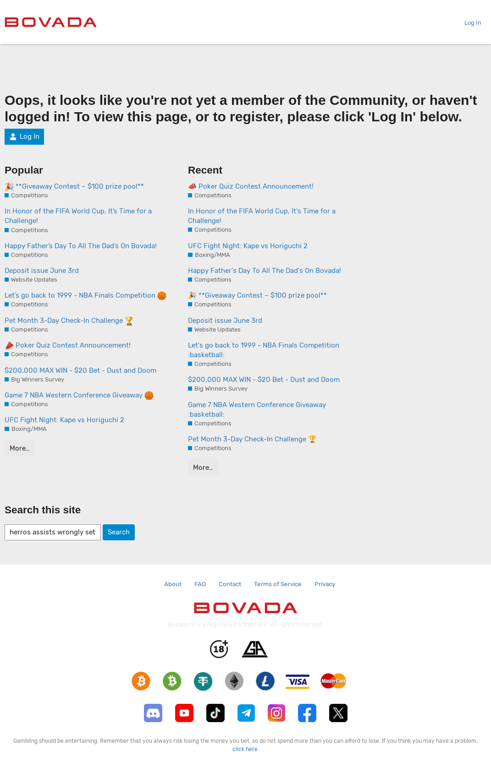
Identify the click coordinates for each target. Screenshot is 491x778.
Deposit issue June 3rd (42, 271)
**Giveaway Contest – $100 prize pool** (74, 186)
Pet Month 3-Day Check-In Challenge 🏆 (252, 439)
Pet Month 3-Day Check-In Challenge (69, 321)
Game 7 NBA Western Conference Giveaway (79, 395)
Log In (469, 22)
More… (20, 448)
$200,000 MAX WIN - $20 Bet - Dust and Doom (80, 370)
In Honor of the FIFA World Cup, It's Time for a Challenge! (262, 216)
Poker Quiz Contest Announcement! (68, 345)
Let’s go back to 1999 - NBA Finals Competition (85, 295)
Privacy (324, 584)
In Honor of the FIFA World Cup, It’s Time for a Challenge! (78, 216)
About (173, 584)
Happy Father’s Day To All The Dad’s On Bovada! (81, 246)
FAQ (200, 584)
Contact (230, 584)
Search (119, 532)
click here (245, 749)
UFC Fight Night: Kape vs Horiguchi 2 (64, 420)
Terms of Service (278, 584)
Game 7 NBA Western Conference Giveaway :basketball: (257, 410)
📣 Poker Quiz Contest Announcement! (251, 186)
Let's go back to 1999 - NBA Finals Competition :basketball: (263, 350)
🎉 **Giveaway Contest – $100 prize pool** (257, 295)
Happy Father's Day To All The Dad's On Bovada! (264, 271)
